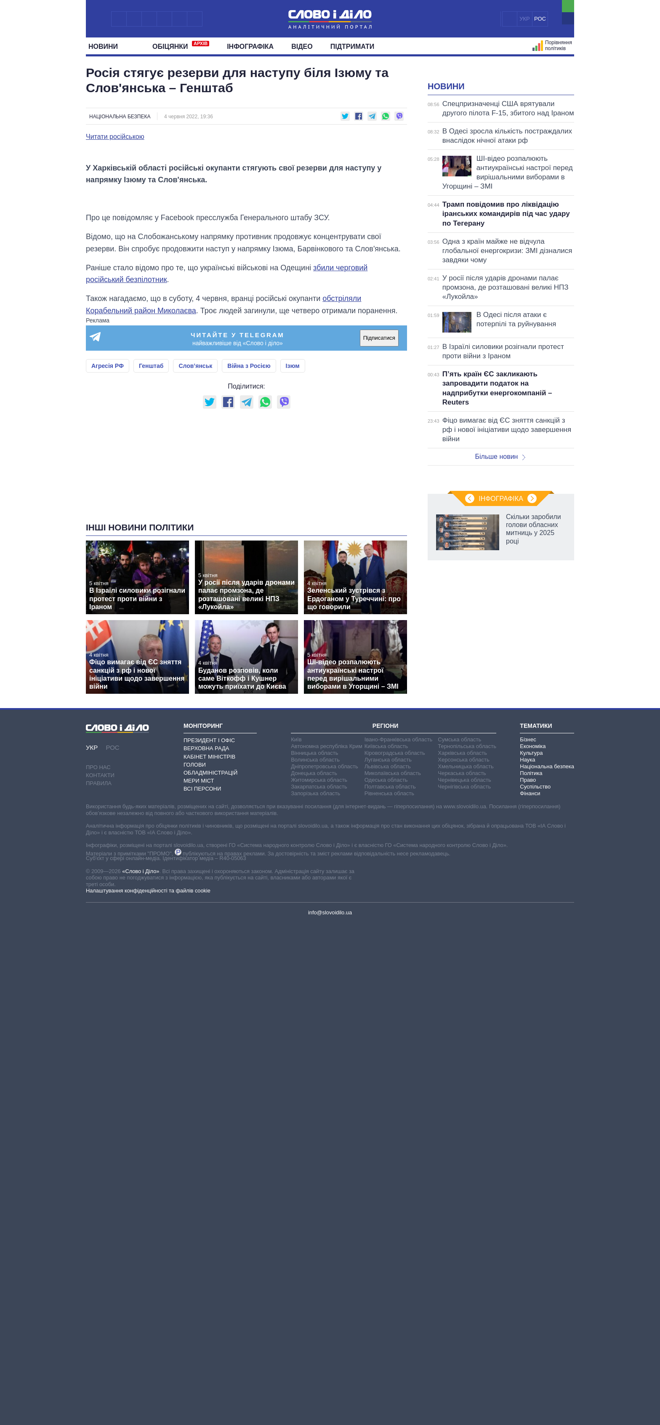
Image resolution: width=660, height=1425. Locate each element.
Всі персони (202, 1107)
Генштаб (151, 578)
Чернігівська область (464, 1105)
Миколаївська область (393, 1091)
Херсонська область (463, 1078)
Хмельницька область (465, 1084)
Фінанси (530, 1111)
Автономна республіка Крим (326, 1064)
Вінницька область (314, 1071)
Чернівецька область (464, 1098)
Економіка (533, 1064)
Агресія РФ (107, 578)
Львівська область (388, 1084)
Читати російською (115, 136)
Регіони (386, 1044)
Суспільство (535, 1105)
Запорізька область (315, 1111)
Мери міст (199, 1099)
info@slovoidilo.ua (330, 1231)
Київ (296, 1058)
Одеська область (386, 1098)
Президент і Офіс (209, 1058)
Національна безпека (119, 117)
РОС (540, 19)
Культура (531, 1071)
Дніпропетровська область (324, 1084)
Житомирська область (319, 1098)
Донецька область (314, 1091)
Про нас (98, 1085)
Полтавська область (390, 1105)
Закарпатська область (319, 1105)
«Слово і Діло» (140, 1189)
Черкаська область (462, 1091)
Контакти (100, 1093)
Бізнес (528, 1058)
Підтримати (352, 46)
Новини (106, 46)
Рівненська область (389, 1111)
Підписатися (379, 551)
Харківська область (462, 1071)
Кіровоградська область (395, 1071)
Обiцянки (180, 45)
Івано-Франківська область (398, 1058)
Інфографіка (250, 46)
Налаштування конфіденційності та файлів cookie (148, 1209)
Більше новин (500, 561)
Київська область (386, 1064)
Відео (302, 46)
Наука (527, 1078)
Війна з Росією (248, 578)
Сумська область (459, 1058)
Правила (99, 1101)
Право (528, 1098)
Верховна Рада (206, 1066)
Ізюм (293, 578)
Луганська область (388, 1078)
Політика (531, 1091)
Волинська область (315, 1078)
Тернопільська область (467, 1064)
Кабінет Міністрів (209, 1075)
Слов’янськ (195, 578)
